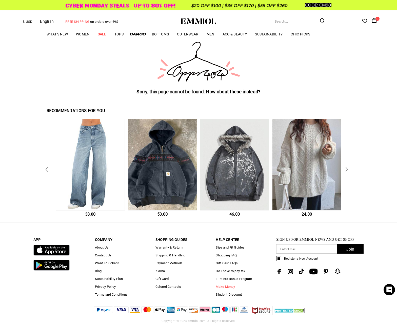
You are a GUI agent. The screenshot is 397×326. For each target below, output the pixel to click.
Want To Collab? (107, 263)
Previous (345, 169)
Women (83, 34)
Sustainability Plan (109, 279)
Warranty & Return (169, 247)
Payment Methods (169, 263)
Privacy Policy (105, 287)
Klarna (160, 271)
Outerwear (187, 34)
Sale (102, 34)
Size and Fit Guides (230, 247)
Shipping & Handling (170, 255)
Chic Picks (300, 34)
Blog (98, 271)
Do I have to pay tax (230, 271)
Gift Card (162, 279)
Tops (119, 34)
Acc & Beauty (235, 34)
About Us (101, 247)
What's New (57, 34)
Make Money (225, 287)
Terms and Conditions (111, 294)
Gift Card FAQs (227, 263)
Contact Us (103, 255)
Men (210, 34)
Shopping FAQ (226, 255)
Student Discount (229, 294)
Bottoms (160, 34)
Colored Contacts (168, 287)
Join (350, 249)
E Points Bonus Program (234, 279)
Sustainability (269, 34)
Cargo (138, 34)
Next (47, 169)
